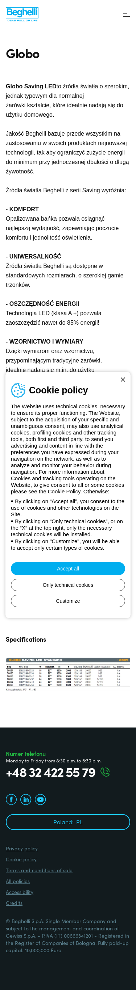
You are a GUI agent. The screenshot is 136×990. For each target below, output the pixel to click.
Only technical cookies (68, 585)
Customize (68, 601)
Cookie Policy (64, 491)
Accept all (68, 569)
